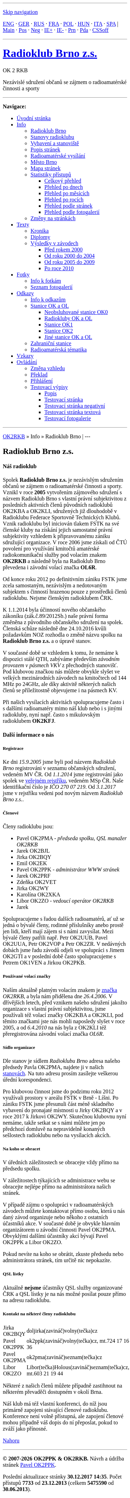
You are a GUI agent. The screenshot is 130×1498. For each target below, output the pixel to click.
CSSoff (100, 30)
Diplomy (40, 237)
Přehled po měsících (66, 193)
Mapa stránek (46, 168)
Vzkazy (25, 356)
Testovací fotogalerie (67, 418)
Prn (72, 30)
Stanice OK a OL (50, 306)
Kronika (40, 231)
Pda (84, 30)
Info (21, 124)
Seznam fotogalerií (51, 287)
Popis (50, 393)
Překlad (39, 375)
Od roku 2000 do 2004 (69, 256)
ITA (98, 24)
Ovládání (27, 362)
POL (68, 24)
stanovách (14, 1073)
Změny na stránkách (53, 218)
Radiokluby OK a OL (68, 318)
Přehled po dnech (63, 187)
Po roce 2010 (58, 268)
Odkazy (25, 293)
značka (109, 990)
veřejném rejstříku (45, 781)
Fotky (23, 275)
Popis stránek (45, 149)
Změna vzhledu (48, 368)
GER (23, 24)
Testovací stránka (63, 400)
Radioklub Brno (48, 131)
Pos (23, 30)
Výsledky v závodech (54, 243)
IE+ (48, 30)
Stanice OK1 (58, 325)
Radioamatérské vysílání (58, 156)
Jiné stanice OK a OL (68, 337)
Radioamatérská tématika (59, 350)
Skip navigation (20, 12)
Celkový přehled (62, 181)
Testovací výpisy (49, 387)
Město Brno (44, 162)
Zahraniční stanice (51, 343)
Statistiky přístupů (51, 174)
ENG (8, 24)
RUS (39, 24)
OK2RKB (14, 436)
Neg (35, 30)
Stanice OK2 (58, 331)
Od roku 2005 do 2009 (69, 262)
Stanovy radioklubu (52, 137)
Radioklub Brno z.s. (50, 53)
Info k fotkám (46, 281)
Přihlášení (42, 381)
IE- (60, 30)
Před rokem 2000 (63, 250)
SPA (111, 24)
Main (9, 30)
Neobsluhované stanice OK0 (76, 312)
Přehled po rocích (64, 199)
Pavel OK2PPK (37, 1465)
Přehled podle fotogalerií (71, 212)
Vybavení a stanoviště (55, 143)
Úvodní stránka (34, 118)
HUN (84, 24)
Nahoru (11, 1440)
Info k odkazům (48, 300)
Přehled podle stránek (68, 206)
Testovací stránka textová (72, 412)
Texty (23, 224)
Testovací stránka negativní (74, 406)
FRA (54, 24)
